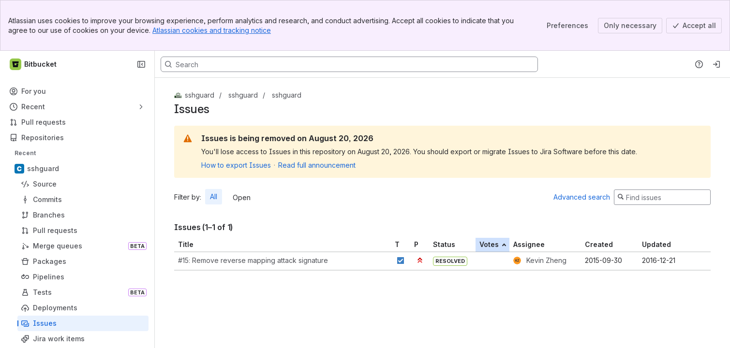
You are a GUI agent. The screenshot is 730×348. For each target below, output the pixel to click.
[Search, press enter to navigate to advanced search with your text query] (349, 64)
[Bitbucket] (34, 64)
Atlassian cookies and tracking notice (211, 30)
